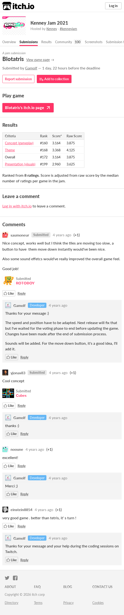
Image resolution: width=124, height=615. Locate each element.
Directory (11, 603)
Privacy (68, 603)
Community (63, 42)
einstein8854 (21, 509)
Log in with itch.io (17, 206)
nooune (17, 449)
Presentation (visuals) (20, 164)
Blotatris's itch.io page (28, 108)
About (10, 587)
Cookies (98, 603)
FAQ (37, 587)
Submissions (28, 42)
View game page (38, 60)
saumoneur (20, 235)
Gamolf (31, 68)
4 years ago (62, 235)
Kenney (51, 29)
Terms (38, 603)
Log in (113, 6)
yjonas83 (18, 372)
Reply (22, 293)
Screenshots (93, 42)
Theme (10, 150)
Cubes (21, 395)
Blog (67, 587)
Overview (9, 42)
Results (46, 42)
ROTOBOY (25, 283)
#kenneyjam (68, 29)
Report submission (18, 79)
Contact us (102, 587)
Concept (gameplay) (19, 143)
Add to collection (54, 79)
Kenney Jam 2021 (49, 23)
